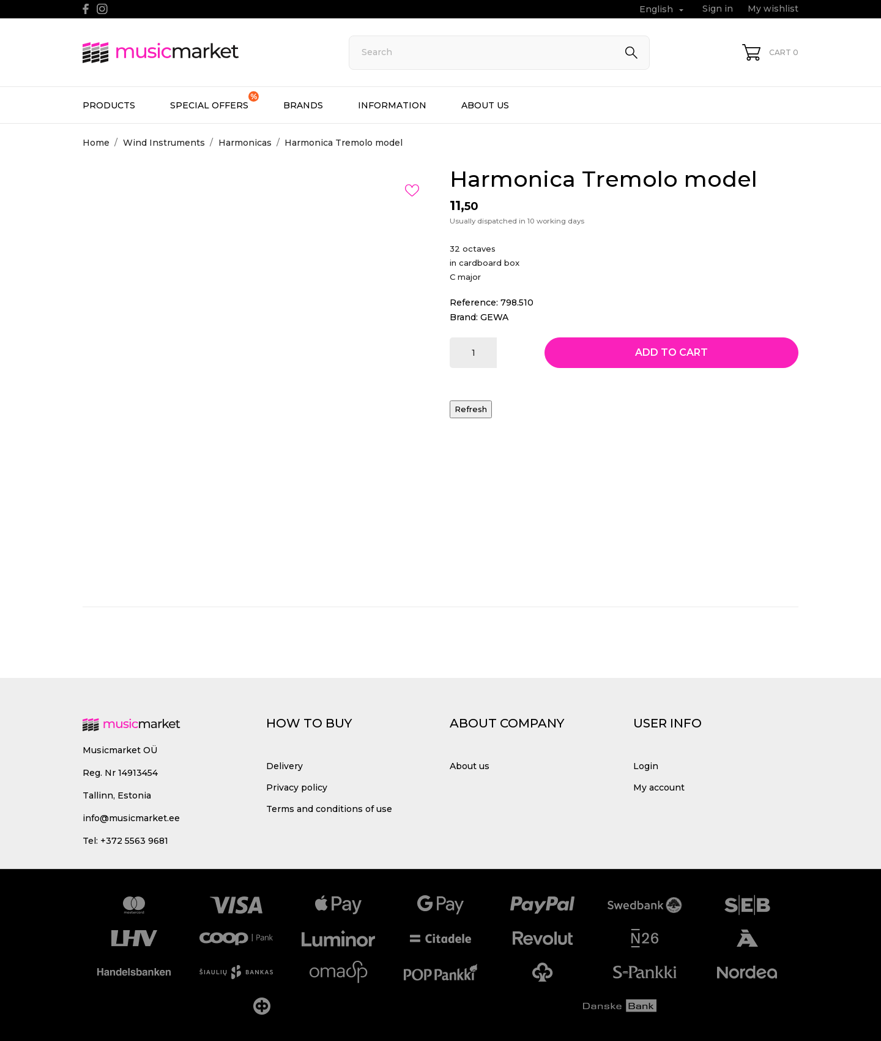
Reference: (474, 302)
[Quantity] (473, 352)
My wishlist (773, 8)
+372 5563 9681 (134, 840)
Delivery (284, 766)
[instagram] (102, 9)
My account (659, 787)
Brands (303, 105)
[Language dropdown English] (662, 9)
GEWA (494, 317)
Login (645, 766)
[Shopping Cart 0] (770, 52)
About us (485, 105)
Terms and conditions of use (329, 808)
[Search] (499, 53)
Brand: (464, 317)
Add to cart (671, 352)
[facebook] (86, 9)
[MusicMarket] (202, 52)
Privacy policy (296, 787)
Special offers (214, 101)
